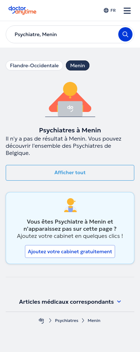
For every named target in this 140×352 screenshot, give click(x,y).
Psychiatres (66, 320)
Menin (77, 65)
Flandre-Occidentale (34, 65)
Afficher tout (70, 172)
